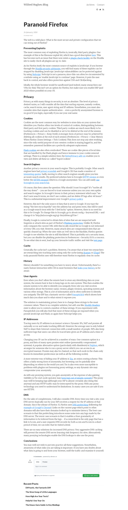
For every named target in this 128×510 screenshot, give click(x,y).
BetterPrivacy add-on (75, 156)
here (94, 55)
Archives (90, 5)
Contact (100, 5)
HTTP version (89, 177)
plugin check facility (80, 58)
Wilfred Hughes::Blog (36, 4)
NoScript (36, 74)
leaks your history (86, 268)
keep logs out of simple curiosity (76, 378)
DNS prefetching (80, 405)
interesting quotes (32, 174)
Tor (71, 359)
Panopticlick (78, 294)
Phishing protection (73, 223)
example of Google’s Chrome (37, 407)
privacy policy (76, 199)
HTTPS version (41, 180)
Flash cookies (30, 150)
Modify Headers (92, 305)
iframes (87, 252)
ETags (96, 252)
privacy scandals (48, 171)
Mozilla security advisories (47, 68)
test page (98, 240)
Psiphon (93, 345)
